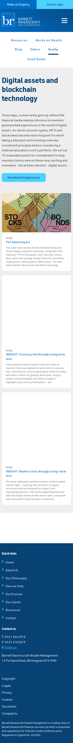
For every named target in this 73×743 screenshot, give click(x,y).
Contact (11, 618)
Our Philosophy (16, 578)
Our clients (13, 602)
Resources (19, 40)
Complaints (10, 713)
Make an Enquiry (18, 4)
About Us (12, 570)
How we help (14, 586)
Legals (6, 686)
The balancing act (36, 251)
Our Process (14, 594)
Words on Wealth (48, 40)
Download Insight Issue (24, 177)
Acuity (53, 49)
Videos (35, 49)
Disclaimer (9, 706)
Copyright (8, 678)
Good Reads (36, 59)
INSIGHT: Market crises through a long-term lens (36, 483)
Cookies (7, 699)
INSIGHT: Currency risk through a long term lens (36, 366)
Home (10, 562)
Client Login (55, 4)
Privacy (7, 692)
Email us (11, 647)
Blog (18, 49)
